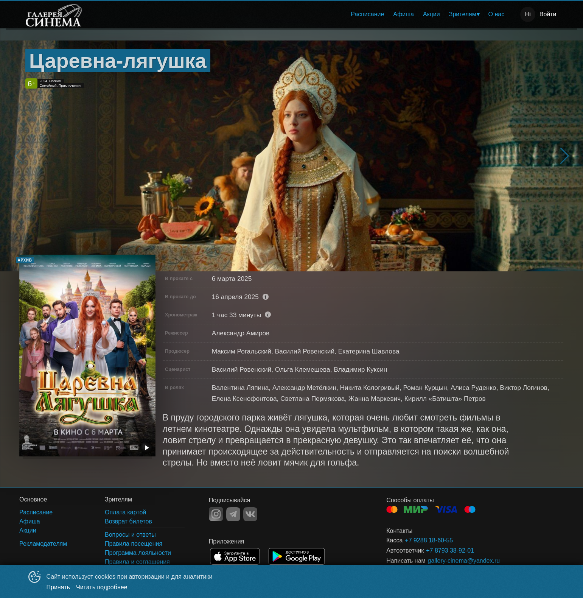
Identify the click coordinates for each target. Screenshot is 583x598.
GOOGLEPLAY (296, 556)
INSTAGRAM (216, 514)
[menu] (299, 14)
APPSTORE (235, 556)
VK (250, 514)
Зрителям (462, 14)
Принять (58, 587)
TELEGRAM (233, 514)
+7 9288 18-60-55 (429, 540)
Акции (431, 14)
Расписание (367, 14)
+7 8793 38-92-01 (450, 550)
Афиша (403, 14)
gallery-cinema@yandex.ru (464, 561)
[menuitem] (367, 14)
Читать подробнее (101, 587)
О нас (496, 14)
